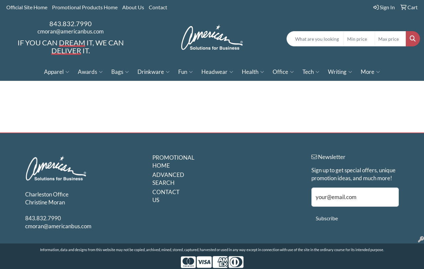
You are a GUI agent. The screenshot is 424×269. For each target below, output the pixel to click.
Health (253, 72)
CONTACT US (166, 195)
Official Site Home (26, 7)
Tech (310, 72)
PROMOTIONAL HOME (168, 161)
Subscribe (327, 218)
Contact (158, 7)
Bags (120, 72)
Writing (340, 72)
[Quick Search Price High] (390, 38)
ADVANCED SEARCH (168, 178)
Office (283, 72)
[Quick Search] (315, 38)
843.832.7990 (70, 23)
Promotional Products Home (85, 7)
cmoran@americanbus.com (70, 31)
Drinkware (153, 72)
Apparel (56, 72)
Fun (185, 72)
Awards (90, 72)
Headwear (217, 72)
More (370, 72)
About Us (133, 7)
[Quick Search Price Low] (359, 38)
